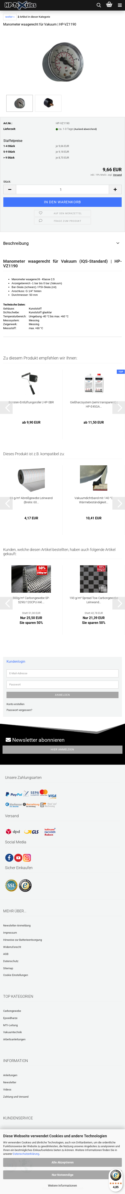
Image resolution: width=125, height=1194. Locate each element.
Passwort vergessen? (19, 710)
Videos (7, 1089)
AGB (5, 954)
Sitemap (8, 968)
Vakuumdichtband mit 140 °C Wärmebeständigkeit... (93, 500)
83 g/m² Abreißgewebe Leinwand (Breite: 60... (31, 500)
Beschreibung (16, 243)
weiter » (10, 16)
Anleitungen (10, 1075)
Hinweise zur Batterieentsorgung (22, 939)
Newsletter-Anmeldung (17, 925)
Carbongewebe (12, 1010)
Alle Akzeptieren (63, 1162)
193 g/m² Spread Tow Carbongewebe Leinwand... (93, 600)
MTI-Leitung (10, 1025)
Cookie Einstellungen (15, 975)
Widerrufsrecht (12, 947)
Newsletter (9, 1082)
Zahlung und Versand (15, 1096)
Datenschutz (10, 961)
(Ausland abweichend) (85, 129)
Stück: (7, 181)
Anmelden (62, 694)
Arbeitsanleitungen (14, 1039)
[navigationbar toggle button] (119, 5)
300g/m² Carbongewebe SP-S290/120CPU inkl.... (31, 600)
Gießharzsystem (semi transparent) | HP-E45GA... (93, 404)
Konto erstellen (15, 704)
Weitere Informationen (62, 1185)
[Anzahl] (62, 189)
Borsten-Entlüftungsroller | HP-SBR (31, 402)
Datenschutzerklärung (26, 1153)
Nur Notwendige (62, 1175)
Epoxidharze (10, 1018)
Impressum (10, 932)
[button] (9, 189)
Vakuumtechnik (12, 1032)
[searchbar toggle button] (98, 5)
